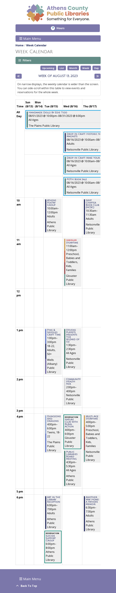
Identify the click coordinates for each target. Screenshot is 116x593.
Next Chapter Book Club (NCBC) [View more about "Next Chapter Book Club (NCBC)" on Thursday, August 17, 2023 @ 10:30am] (92, 204)
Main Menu (30, 38)
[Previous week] (19, 76)
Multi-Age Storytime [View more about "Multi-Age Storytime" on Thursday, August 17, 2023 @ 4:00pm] (92, 417)
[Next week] (97, 76)
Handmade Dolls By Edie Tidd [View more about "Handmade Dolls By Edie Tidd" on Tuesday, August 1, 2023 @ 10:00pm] (48, 113)
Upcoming (48, 68)
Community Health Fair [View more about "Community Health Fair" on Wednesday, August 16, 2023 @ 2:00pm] (73, 381)
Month (73, 68)
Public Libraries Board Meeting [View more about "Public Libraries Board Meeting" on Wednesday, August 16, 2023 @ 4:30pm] (71, 455)
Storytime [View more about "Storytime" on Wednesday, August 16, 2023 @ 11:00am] (72, 243)
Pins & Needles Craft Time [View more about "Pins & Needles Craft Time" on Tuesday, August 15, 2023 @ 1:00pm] (54, 332)
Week (85, 68)
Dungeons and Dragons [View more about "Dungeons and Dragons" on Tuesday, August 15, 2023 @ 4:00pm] (54, 418)
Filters (27, 60)
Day (96, 68)
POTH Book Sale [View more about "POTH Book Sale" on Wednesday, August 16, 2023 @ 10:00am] (77, 179)
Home (20, 45)
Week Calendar (36, 45)
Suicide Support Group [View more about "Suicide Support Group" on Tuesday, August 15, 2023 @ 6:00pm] (51, 538)
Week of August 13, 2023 (58, 76)
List (62, 68)
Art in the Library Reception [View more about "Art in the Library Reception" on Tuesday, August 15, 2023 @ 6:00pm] (53, 499)
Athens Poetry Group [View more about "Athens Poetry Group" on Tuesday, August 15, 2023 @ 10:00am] (51, 202)
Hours (63, 28)
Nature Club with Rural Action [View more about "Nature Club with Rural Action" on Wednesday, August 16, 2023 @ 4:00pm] (71, 423)
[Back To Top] (58, 586)
